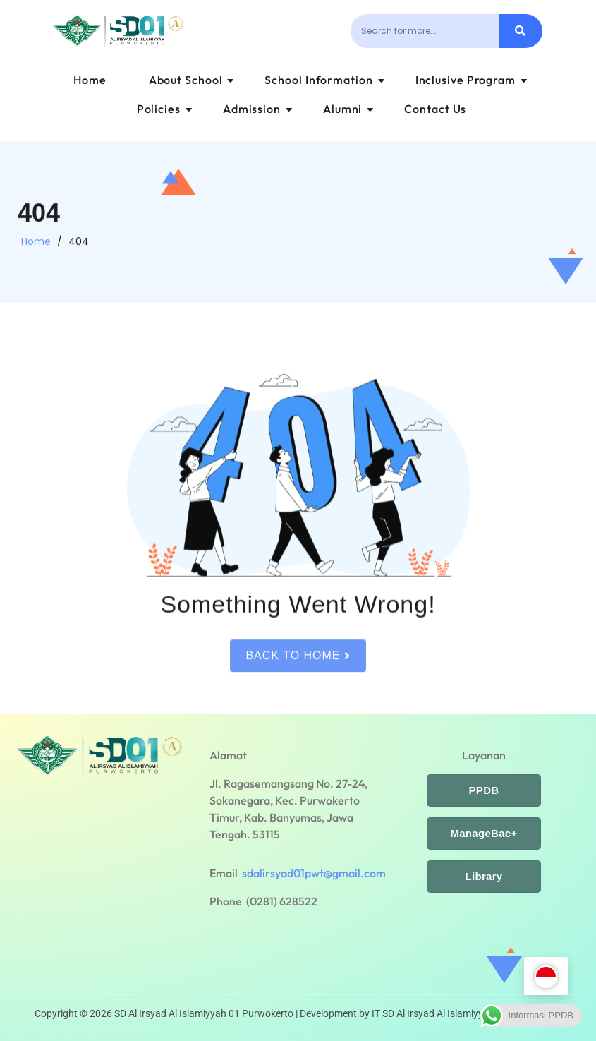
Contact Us (435, 109)
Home (90, 80)
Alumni (348, 109)
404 (78, 246)
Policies (165, 109)
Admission (258, 109)
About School (192, 80)
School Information (324, 80)
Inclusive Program (471, 80)
